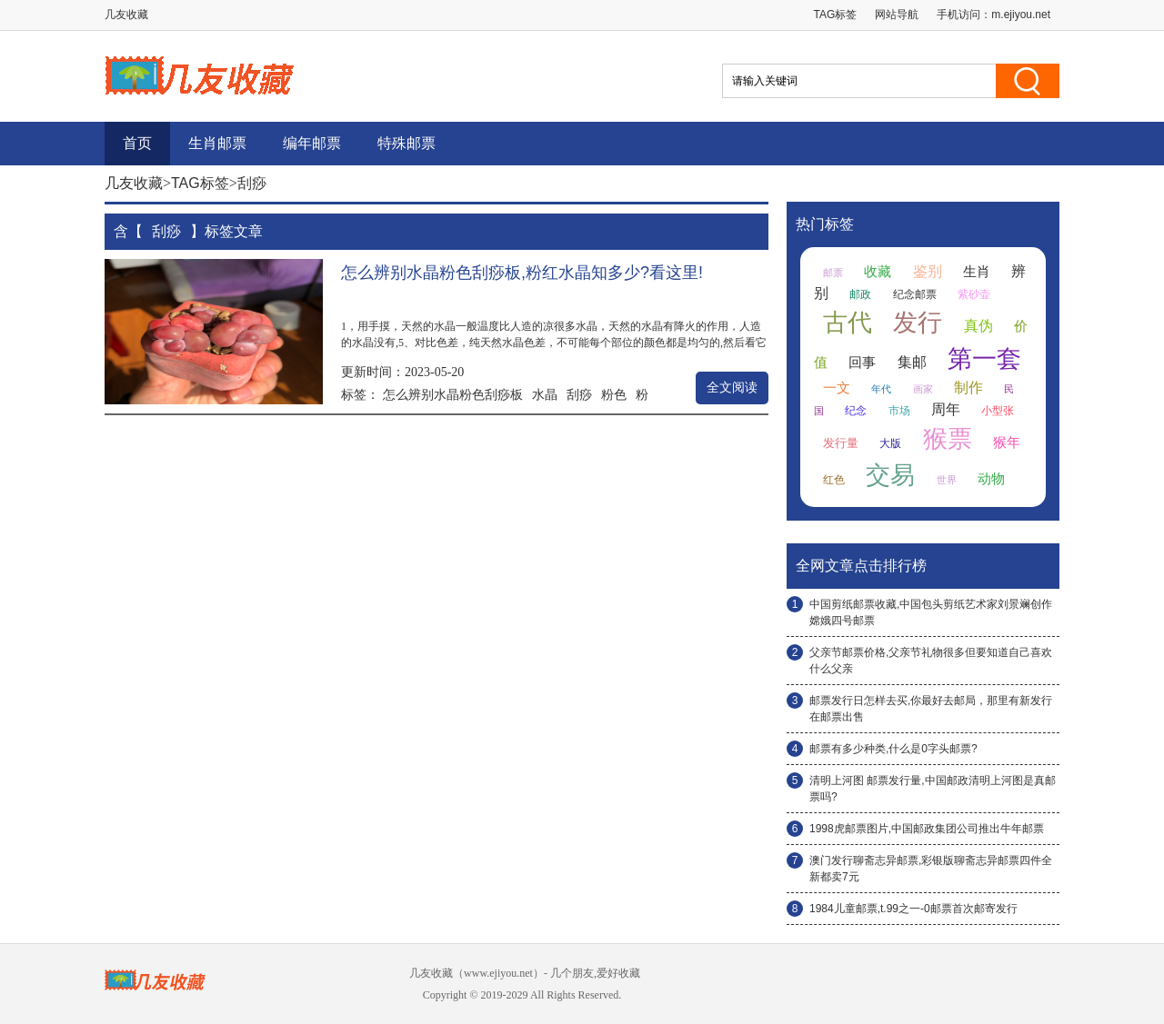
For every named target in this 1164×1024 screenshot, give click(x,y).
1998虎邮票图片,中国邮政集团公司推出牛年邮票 (926, 828)
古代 (847, 322)
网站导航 (896, 14)
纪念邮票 (915, 294)
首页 (137, 143)
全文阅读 (732, 387)
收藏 (877, 271)
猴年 (1006, 442)
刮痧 (579, 394)
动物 (991, 479)
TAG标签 (836, 14)
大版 (890, 443)
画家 (923, 388)
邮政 (860, 294)
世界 (947, 479)
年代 (881, 388)
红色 (834, 479)
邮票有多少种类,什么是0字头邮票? (893, 748)
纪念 (856, 410)
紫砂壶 (974, 294)
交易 (890, 475)
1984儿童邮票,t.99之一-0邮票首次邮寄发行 (913, 908)
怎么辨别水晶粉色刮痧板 (453, 394)
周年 (945, 409)
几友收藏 (134, 183)
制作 (968, 387)
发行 (917, 322)
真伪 (978, 325)
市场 (899, 410)
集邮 (912, 362)
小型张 (997, 410)
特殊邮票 (406, 143)
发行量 (840, 443)
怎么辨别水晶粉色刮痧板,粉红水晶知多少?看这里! (522, 272)
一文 (836, 388)
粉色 (614, 394)
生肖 (976, 271)
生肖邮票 (217, 143)
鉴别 (927, 271)
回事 (862, 362)
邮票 (833, 272)
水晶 (544, 394)
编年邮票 (312, 143)
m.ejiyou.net (1020, 14)
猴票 (947, 438)
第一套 (984, 359)
